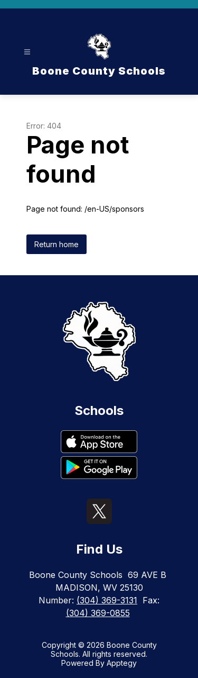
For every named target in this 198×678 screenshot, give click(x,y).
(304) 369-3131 (107, 600)
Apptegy (122, 662)
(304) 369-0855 (98, 613)
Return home (56, 244)
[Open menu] (27, 52)
